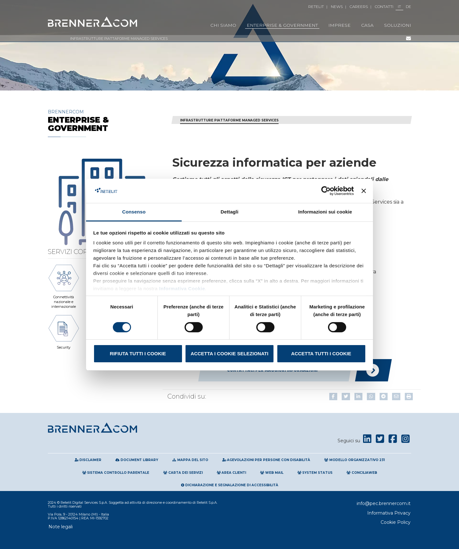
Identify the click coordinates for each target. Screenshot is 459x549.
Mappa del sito (190, 460)
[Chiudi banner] (363, 191)
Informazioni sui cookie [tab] (325, 211)
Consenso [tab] (133, 211)
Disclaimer (88, 460)
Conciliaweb (361, 473)
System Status (315, 473)
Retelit (316, 6)
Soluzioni (397, 25)
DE (408, 6)
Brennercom (105, 120)
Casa (367, 25)
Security (64, 331)
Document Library (136, 460)
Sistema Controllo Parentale (115, 473)
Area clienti (231, 473)
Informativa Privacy (389, 513)
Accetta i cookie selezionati (229, 353)
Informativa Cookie (181, 288)
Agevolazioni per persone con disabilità (266, 460)
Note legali (60, 527)
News (337, 6)
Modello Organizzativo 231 (354, 460)
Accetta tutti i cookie (321, 353)
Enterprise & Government (282, 25)
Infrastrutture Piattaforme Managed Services (119, 38)
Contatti (384, 6)
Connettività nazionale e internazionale (64, 285)
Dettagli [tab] (229, 211)
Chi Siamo (223, 25)
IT (399, 6)
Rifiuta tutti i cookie (138, 353)
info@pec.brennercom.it (384, 503)
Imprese (339, 25)
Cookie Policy (396, 522)
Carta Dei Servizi (183, 473)
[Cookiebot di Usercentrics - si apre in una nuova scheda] (326, 191)
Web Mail (271, 473)
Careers (359, 6)
